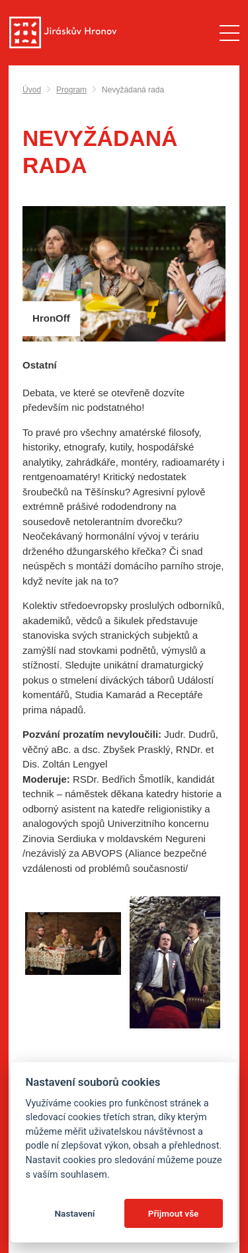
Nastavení (74, 1213)
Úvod (31, 89)
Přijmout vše (173, 1213)
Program (71, 89)
